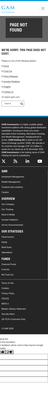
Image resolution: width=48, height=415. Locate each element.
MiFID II (5, 304)
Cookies (5, 288)
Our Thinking (7, 209)
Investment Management (13, 177)
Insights (7, 87)
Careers (5, 192)
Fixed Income (8, 237)
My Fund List (7, 275)
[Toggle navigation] (42, 8)
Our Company (8, 204)
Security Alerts (8, 314)
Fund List (8, 71)
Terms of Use (8, 283)
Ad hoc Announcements (12, 225)
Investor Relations (11, 81)
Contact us (8, 92)
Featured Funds (9, 264)
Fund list (5, 269)
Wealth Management (11, 182)
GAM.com (8, 8)
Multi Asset (6, 247)
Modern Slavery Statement (14, 309)
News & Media (8, 215)
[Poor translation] (9, 352)
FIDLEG (5, 298)
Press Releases (11, 76)
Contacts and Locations (12, 187)
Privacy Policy (8, 293)
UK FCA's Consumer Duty (13, 319)
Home (6, 66)
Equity (4, 242)
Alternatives (7, 252)
